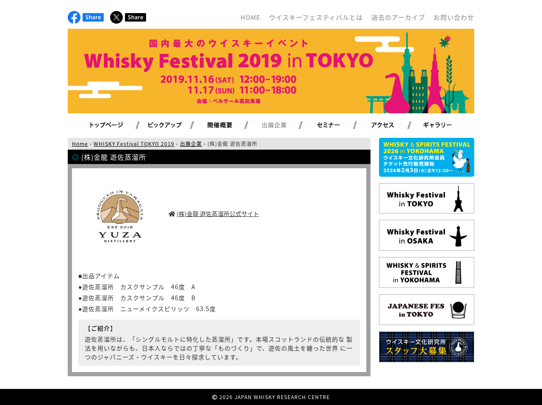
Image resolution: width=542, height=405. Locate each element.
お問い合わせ (454, 17)
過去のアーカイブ (398, 17)
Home (80, 144)
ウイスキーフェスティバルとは (316, 17)
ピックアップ (175, 126)
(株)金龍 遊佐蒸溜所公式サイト (218, 213)
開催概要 (230, 126)
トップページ (108, 126)
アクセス (393, 126)
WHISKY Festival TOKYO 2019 (134, 144)
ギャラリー (447, 126)
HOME (250, 17)
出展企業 (284, 126)
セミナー (338, 126)
